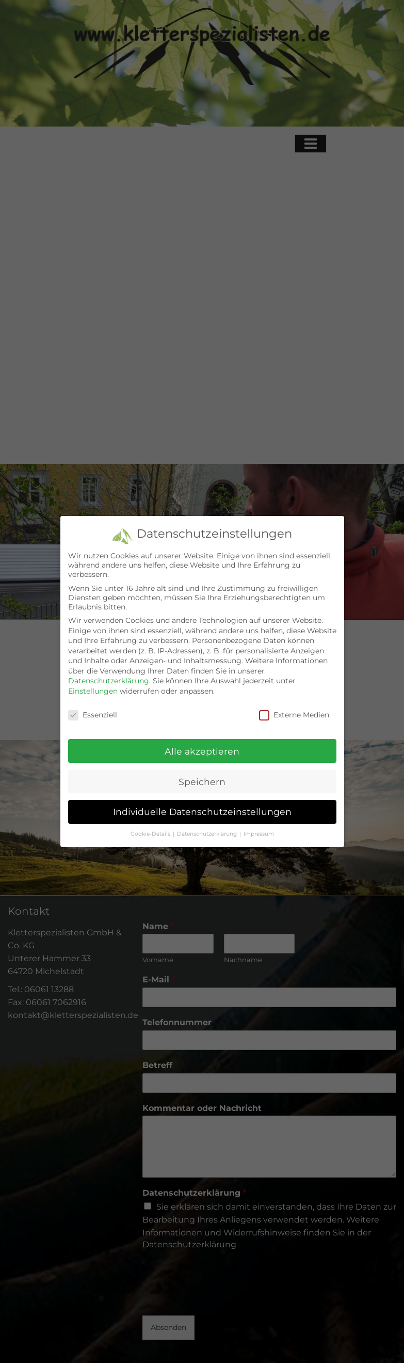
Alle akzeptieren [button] (202, 751)
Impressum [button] (259, 834)
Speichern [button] (202, 781)
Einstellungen (93, 691)
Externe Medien (294, 714)
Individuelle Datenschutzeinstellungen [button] (202, 811)
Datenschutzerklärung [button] (207, 834)
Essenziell (92, 714)
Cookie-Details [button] (150, 834)
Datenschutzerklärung (108, 680)
